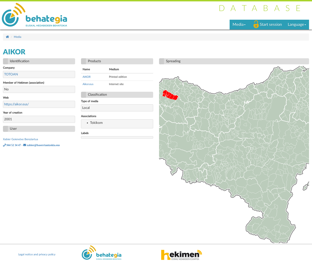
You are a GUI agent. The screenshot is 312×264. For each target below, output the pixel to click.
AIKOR (87, 77)
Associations (88, 116)
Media (17, 37)
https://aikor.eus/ (16, 104)
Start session (271, 25)
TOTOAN (11, 74)
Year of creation (12, 112)
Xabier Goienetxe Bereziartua (20, 139)
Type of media (89, 101)
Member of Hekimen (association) (23, 83)
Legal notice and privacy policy (36, 254)
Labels (84, 133)
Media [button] (239, 25)
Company (9, 68)
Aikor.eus (88, 84)
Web (6, 97)
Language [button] (297, 25)
